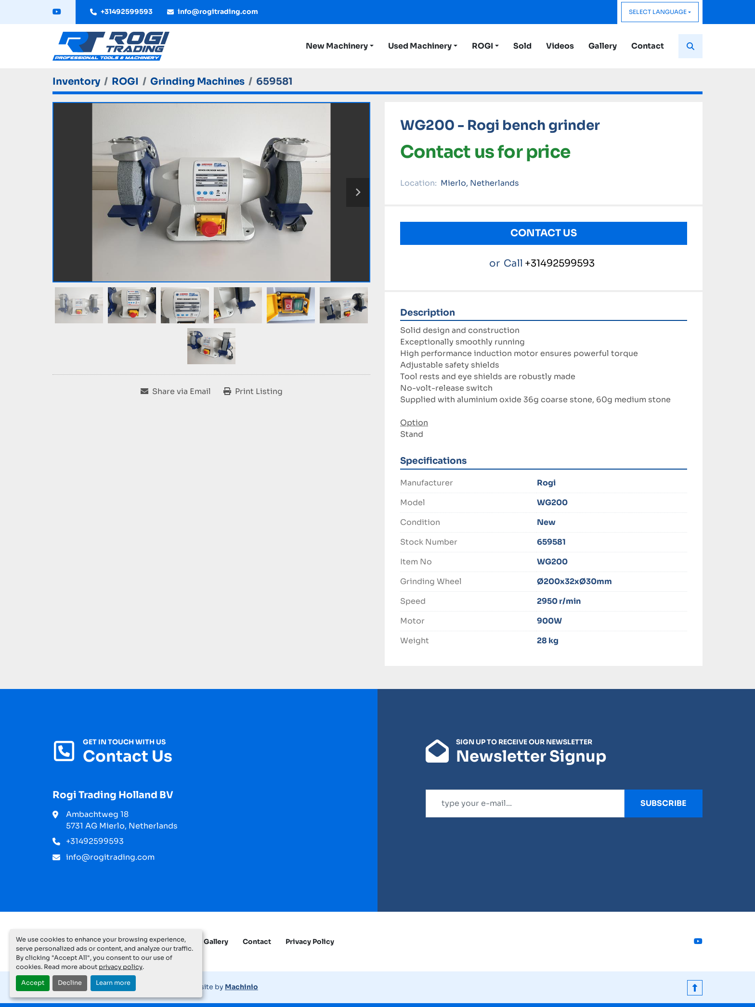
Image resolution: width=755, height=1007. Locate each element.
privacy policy (121, 967)
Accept (32, 983)
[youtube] (56, 12)
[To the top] (695, 986)
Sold (522, 46)
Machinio (241, 986)
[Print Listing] (253, 391)
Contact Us (543, 233)
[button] (340, 46)
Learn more (113, 983)
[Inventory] (76, 82)
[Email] (525, 803)
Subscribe (663, 803)
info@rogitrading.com (218, 11)
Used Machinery (420, 46)
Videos (560, 46)
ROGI (482, 46)
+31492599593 (127, 11)
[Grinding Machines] (197, 82)
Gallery (602, 46)
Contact (647, 46)
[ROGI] (125, 82)
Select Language (658, 11)
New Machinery (337, 46)
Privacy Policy (310, 941)
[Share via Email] (175, 391)
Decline (70, 983)
